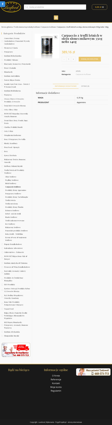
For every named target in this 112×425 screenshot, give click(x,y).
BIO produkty (9, 284)
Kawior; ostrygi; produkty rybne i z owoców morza (17, 289)
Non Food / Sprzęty (12, 147)
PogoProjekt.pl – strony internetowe (68, 422)
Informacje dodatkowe (66, 86)
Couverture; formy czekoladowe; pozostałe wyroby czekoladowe (17, 41)
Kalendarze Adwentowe (13, 248)
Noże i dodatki (10, 68)
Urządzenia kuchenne (12, 135)
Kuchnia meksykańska (12, 56)
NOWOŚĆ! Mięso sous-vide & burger (15, 257)
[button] (56, 17)
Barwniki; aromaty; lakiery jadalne (15, 272)
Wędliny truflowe (12, 180)
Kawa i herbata (10, 155)
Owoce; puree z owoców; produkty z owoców (14, 100)
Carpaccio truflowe (49, 27)
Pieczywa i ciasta (11, 48)
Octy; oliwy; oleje (11, 109)
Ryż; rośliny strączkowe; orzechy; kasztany (13, 296)
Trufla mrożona (11, 203)
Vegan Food (8, 309)
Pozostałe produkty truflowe (16, 230)
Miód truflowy (10, 183)
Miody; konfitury (11, 143)
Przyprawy (8, 52)
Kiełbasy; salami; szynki (13, 166)
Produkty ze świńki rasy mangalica (13, 279)
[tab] (66, 86)
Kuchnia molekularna (12, 91)
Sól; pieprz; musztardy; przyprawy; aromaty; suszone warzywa (16, 325)
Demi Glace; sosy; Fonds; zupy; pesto (16, 121)
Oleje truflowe (10, 177)
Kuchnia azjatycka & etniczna (15, 263)
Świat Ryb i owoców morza (15, 106)
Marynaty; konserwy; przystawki (17, 64)
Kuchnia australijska (12, 76)
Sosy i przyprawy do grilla (14, 139)
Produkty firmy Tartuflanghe (16, 197)
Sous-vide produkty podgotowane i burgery (13, 303)
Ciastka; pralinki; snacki (13, 127)
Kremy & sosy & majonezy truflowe (16, 238)
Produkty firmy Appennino (15, 190)
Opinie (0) (85, 86)
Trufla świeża (10, 200)
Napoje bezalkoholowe (13, 244)
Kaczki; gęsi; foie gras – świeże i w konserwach (17, 85)
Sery (6, 151)
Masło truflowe (11, 217)
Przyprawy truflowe (13, 193)
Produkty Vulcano (11, 60)
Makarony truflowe (13, 227)
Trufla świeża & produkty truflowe (27, 27)
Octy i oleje (8, 131)
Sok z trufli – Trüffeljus (14, 234)
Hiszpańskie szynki (11, 336)
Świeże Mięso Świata (12, 80)
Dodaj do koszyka (90, 59)
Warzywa (8, 95)
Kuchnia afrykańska (12, 332)
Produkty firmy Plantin (14, 207)
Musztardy (8, 72)
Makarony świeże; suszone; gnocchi (15, 160)
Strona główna (7, 27)
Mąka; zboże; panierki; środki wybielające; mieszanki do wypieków (15, 315)
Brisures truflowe (12, 210)
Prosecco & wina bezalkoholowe (17, 267)
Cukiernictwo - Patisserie (14, 252)
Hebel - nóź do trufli (13, 214)
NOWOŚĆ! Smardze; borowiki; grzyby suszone (16, 114)
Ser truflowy (10, 224)
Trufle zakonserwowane (14, 220)
